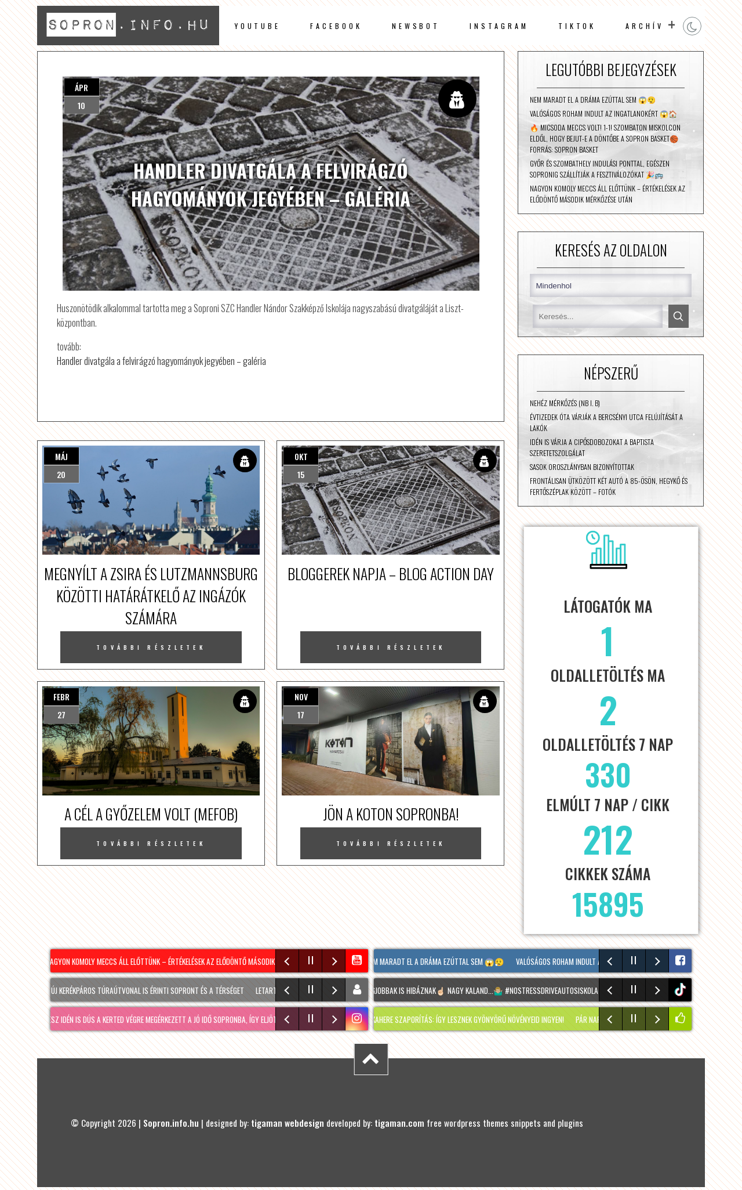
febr (61, 696)
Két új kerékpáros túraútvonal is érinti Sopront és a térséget (143, 990)
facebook (336, 25)
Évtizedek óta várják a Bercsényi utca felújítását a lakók (606, 422)
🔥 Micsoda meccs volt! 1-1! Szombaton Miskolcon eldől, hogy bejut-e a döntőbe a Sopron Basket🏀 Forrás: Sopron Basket (605, 138)
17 (300, 714)
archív (644, 25)
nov (301, 696)
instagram (499, 25)
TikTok (577, 25)
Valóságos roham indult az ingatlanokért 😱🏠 (603, 113)
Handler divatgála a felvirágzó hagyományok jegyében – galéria (161, 360)
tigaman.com (399, 1122)
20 (61, 474)
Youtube (257, 25)
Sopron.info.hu (171, 1122)
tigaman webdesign (287, 1122)
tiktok (681, 989)
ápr (81, 87)
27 (61, 714)
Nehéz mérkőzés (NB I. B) (565, 402)
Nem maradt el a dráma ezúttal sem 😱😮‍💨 (593, 99)
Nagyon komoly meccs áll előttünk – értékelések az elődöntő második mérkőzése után (607, 194)
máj (61, 456)
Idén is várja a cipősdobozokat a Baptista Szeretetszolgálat (592, 447)
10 (81, 105)
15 (300, 474)
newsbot (416, 25)
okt (301, 456)
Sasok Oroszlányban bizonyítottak (582, 466)
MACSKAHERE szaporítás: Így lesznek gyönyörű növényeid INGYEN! (463, 1019)
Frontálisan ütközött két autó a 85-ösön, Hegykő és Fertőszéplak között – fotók (609, 486)
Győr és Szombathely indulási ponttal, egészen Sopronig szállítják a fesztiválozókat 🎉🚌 (600, 169)
